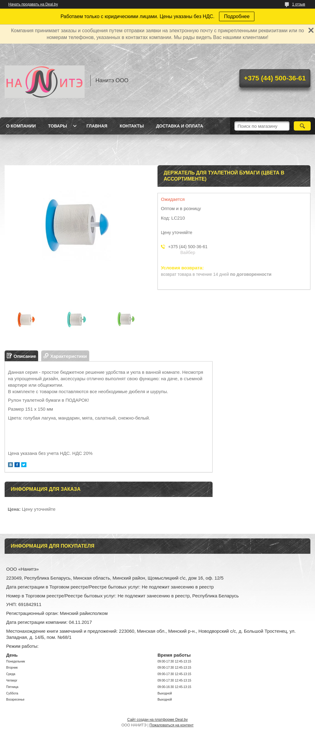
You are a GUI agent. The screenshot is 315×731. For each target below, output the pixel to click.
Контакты (132, 125)
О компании (21, 125)
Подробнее (236, 16)
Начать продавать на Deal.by (33, 4)
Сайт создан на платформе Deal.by (157, 719)
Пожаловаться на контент (171, 725)
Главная (96, 125)
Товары (57, 125)
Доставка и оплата (179, 125)
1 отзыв (298, 4)
